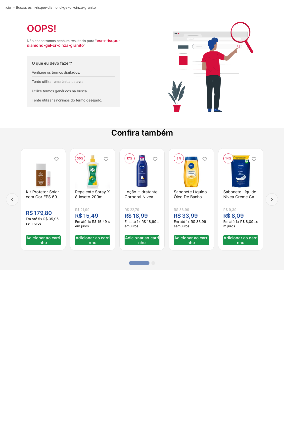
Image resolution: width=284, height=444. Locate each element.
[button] (139, 263)
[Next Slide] (272, 199)
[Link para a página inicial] (6, 7)
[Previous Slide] (12, 199)
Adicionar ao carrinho (43, 240)
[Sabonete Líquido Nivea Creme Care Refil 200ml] (240, 199)
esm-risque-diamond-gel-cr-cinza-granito (62, 7)
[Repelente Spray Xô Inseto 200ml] (92, 199)
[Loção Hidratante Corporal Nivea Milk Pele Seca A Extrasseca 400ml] (142, 199)
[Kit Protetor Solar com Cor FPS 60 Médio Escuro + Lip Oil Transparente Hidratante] (43, 199)
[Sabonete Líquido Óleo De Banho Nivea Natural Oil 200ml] (191, 199)
